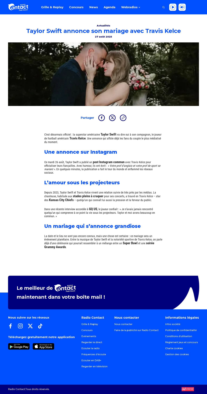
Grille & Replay (89, 324)
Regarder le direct (91, 342)
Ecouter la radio (90, 348)
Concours (87, 330)
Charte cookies (174, 348)
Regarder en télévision (94, 366)
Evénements (88, 336)
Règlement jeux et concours (181, 342)
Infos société (172, 324)
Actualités (103, 25)
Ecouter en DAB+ (91, 360)
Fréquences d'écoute (93, 354)
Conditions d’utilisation (178, 336)
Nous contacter (123, 324)
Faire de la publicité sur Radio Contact (136, 330)
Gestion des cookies (177, 354)
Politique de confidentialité (181, 330)
